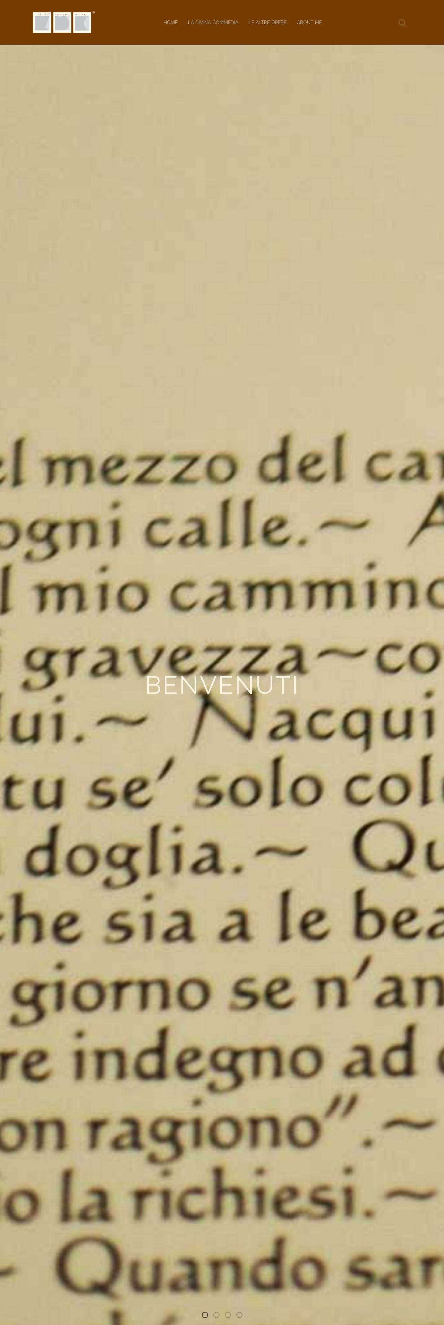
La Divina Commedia (213, 22)
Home (170, 22)
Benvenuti (207, 1316)
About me (309, 22)
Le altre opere (268, 22)
